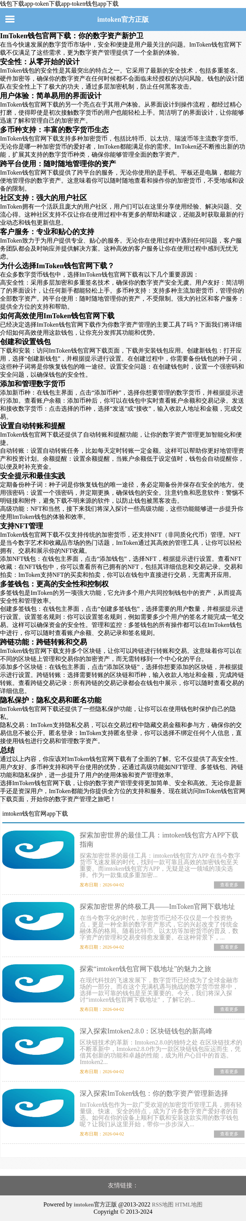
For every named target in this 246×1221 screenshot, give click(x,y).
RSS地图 (163, 1205)
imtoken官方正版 (123, 19)
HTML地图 (189, 1205)
